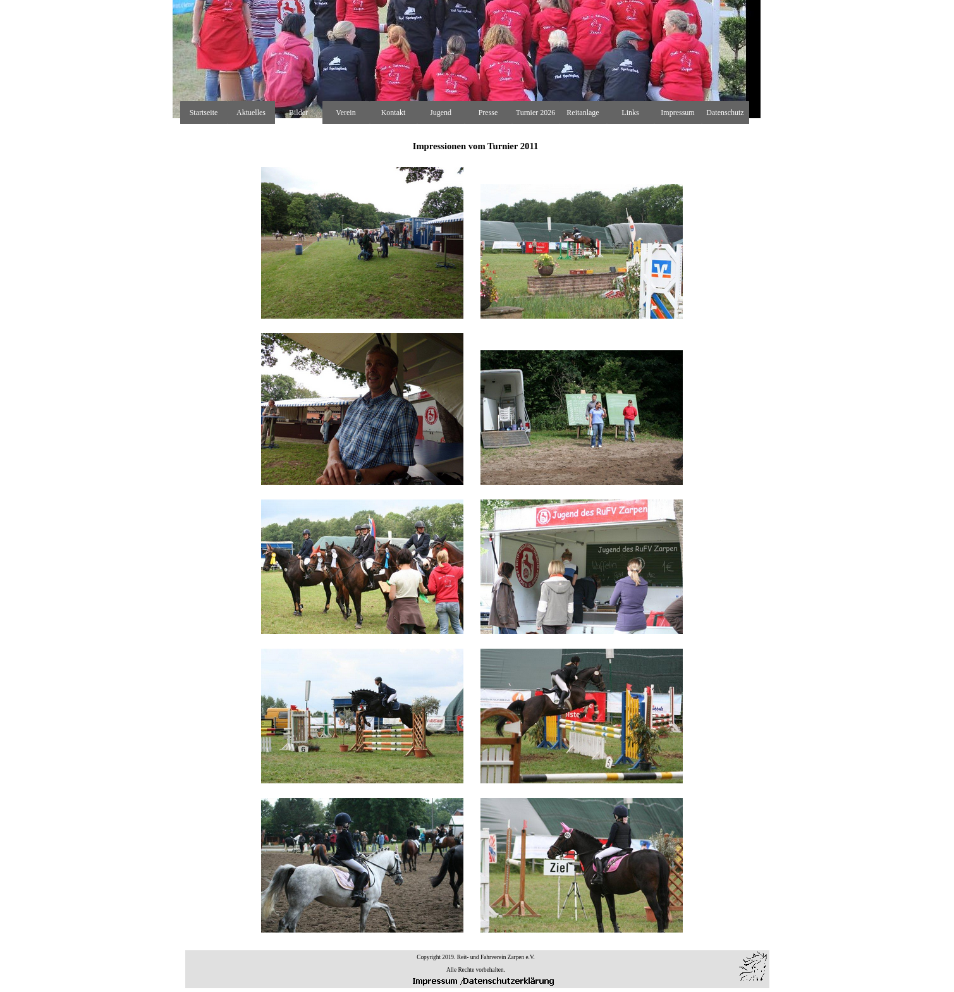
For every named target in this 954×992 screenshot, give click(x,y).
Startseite (204, 112)
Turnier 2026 (536, 112)
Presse (488, 112)
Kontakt (393, 112)
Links (630, 112)
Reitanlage (582, 112)
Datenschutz (724, 112)
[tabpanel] (475, 530)
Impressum (677, 112)
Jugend (440, 112)
